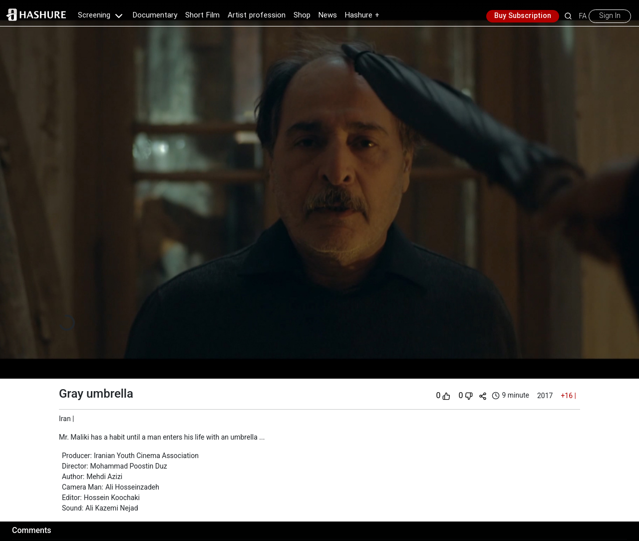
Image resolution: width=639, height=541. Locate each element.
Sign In (610, 15)
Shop (302, 15)
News (328, 15)
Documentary (155, 15)
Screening (101, 15)
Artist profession (257, 15)
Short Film (202, 15)
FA (583, 16)
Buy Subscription (522, 15)
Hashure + (362, 15)
